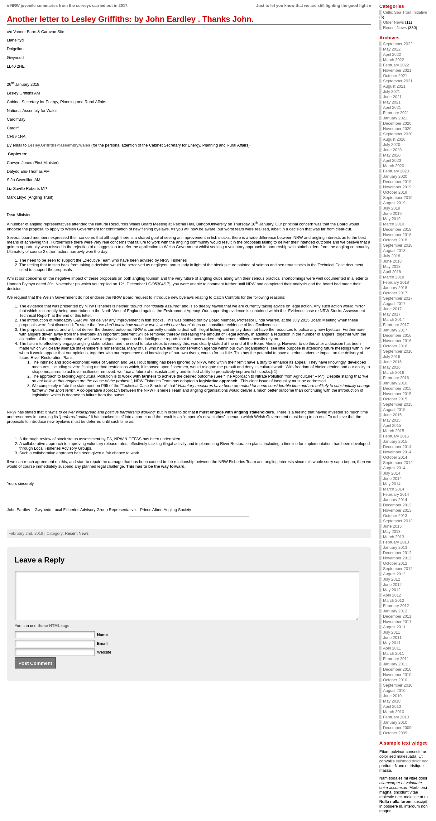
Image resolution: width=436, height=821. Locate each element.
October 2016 (395, 346)
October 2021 (395, 75)
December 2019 (397, 181)
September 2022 (398, 43)
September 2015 (398, 404)
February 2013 (396, 542)
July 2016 (391, 356)
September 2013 (398, 521)
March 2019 (393, 224)
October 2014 (395, 457)
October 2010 (395, 680)
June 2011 (392, 637)
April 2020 (392, 160)
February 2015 (396, 436)
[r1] (274, 371)
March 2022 (393, 59)
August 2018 (394, 250)
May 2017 (391, 314)
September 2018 (398, 245)
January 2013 (395, 547)
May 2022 (391, 49)
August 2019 (394, 202)
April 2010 (392, 706)
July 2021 (391, 91)
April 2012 (392, 595)
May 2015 (391, 420)
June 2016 (392, 362)
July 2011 (391, 632)
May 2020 (391, 155)
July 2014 (391, 473)
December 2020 (397, 123)
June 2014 (392, 478)
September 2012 (398, 568)
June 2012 (392, 584)
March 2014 (393, 489)
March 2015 (393, 430)
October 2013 (395, 515)
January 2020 (395, 176)
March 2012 (393, 600)
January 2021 (395, 118)
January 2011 (395, 664)
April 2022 (392, 54)
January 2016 (395, 383)
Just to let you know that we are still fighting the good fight (312, 5)
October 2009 (395, 733)
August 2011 (394, 627)
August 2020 (394, 139)
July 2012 (391, 579)
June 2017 (392, 309)
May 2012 (391, 589)
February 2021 (396, 112)
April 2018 (392, 271)
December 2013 (397, 505)
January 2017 (395, 330)
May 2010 (391, 701)
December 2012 (397, 552)
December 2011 (397, 616)
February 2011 (396, 658)
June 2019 (392, 213)
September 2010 (398, 685)
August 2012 (394, 574)
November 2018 (397, 234)
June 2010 (392, 695)
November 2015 (397, 393)
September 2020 (398, 134)
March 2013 (393, 536)
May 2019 (391, 218)
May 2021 (391, 102)
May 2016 (391, 367)
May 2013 (391, 531)
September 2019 (398, 197)
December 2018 (397, 229)
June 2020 (392, 149)
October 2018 (395, 240)
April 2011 (392, 648)
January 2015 (395, 441)
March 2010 (393, 711)
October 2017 (395, 293)
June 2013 (392, 526)
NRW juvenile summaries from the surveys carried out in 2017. (69, 5)
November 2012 (397, 558)
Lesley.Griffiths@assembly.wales (59, 145)
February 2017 (396, 324)
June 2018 (392, 261)
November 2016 (397, 340)
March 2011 (393, 653)
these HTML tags (53, 635)
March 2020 (393, 165)
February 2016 (396, 377)
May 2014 (391, 483)
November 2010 (397, 674)
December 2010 (397, 669)
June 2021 (392, 96)
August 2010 (394, 690)
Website (104, 661)
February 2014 (396, 494)
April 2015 (392, 425)
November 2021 (397, 70)
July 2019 (391, 208)
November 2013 (397, 510)
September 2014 (398, 462)
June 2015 (392, 415)
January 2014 (395, 499)
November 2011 (397, 621)
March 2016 (393, 372)
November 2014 (397, 452)
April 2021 (392, 107)
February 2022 (396, 65)
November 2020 (397, 128)
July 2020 (391, 144)
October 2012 (395, 563)
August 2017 (394, 303)
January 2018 (395, 287)
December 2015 (397, 388)
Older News (393, 22)
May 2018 (391, 266)
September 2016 (398, 351)
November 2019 (397, 187)
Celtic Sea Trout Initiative (405, 12)
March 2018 (393, 277)
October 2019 (395, 192)
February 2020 (396, 171)
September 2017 (398, 298)
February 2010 (396, 717)
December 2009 (397, 727)
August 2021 (394, 86)
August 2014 (394, 468)
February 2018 (396, 282)
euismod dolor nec (412, 761)
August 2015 (394, 409)
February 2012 (396, 605)
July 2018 (391, 256)
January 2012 (395, 611)
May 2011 (391, 642)
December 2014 (397, 446)
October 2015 (395, 399)
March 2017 (393, 319)
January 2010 (395, 722)
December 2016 (397, 335)
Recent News (77, 533)
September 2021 (398, 81)
